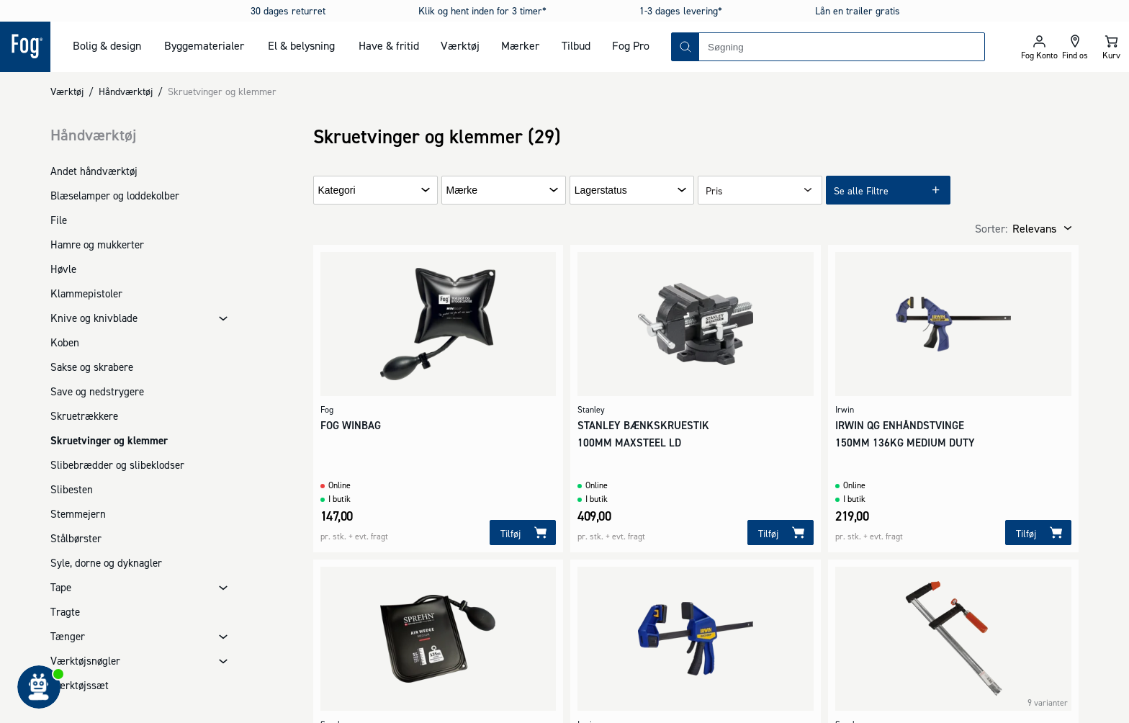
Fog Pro (630, 45)
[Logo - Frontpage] (25, 47)
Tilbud (576, 45)
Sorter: (991, 228)
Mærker (520, 45)
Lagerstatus (601, 190)
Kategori (337, 190)
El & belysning (301, 45)
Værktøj (460, 45)
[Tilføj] (523, 532)
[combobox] (841, 46)
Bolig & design (107, 45)
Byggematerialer (204, 45)
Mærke (462, 190)
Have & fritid (389, 45)
